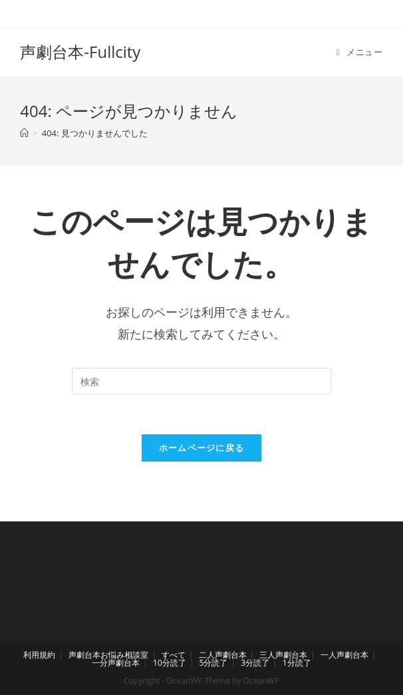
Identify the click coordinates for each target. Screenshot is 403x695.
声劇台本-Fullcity (80, 52)
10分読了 (169, 662)
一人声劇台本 (344, 654)
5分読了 (214, 662)
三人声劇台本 (283, 654)
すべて (174, 654)
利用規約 (39, 654)
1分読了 (297, 662)
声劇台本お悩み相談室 (108, 654)
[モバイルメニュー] (359, 51)
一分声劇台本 (116, 662)
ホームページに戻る (202, 448)
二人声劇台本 (223, 654)
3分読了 (255, 662)
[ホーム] (24, 133)
